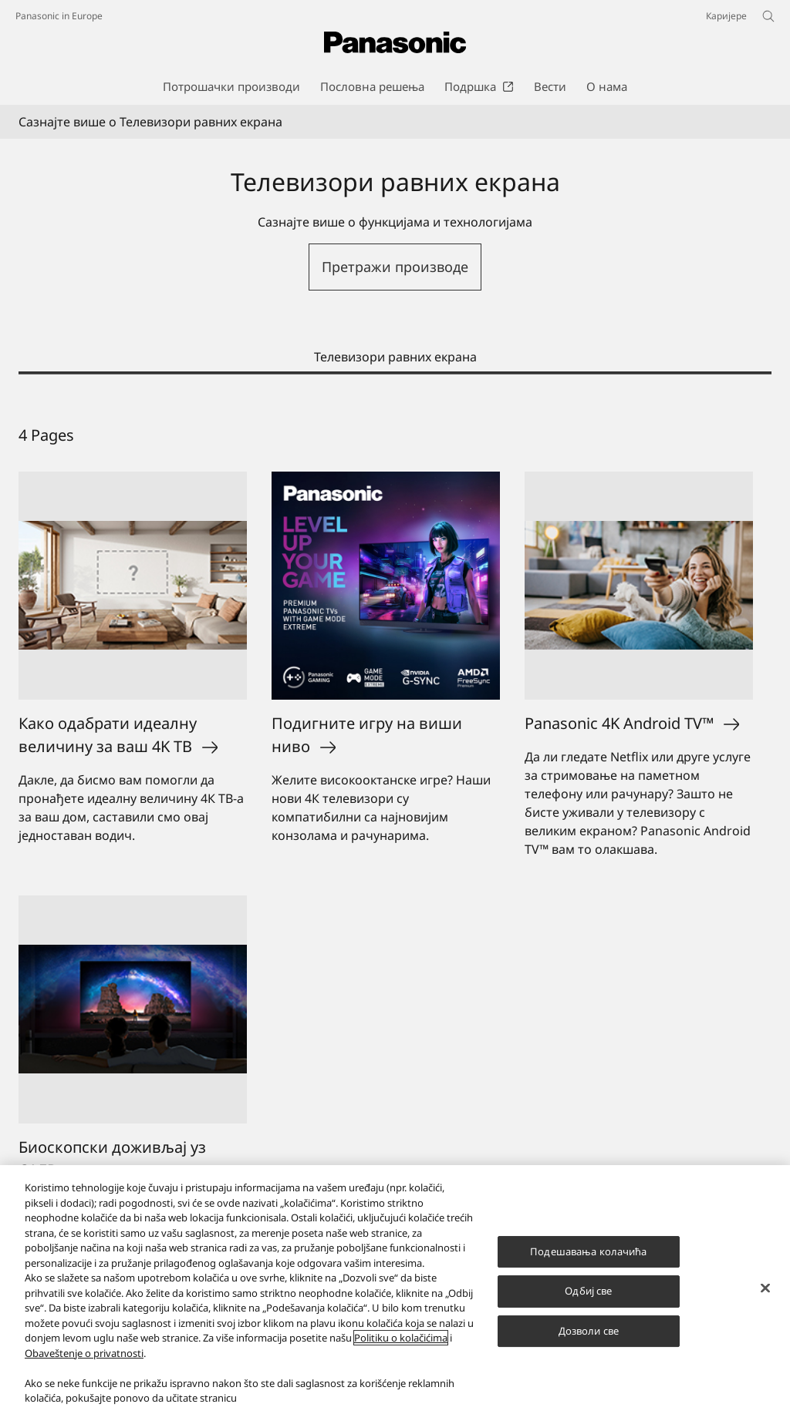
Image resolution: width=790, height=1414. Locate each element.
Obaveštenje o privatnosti (84, 1353)
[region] (395, 1289)
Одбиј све (588, 1291)
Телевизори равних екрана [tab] (395, 356)
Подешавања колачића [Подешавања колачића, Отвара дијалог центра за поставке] (588, 1251)
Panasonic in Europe (59, 15)
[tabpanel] (395, 840)
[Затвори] (765, 1288)
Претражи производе (395, 266)
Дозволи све (589, 1331)
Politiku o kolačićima (400, 1338)
